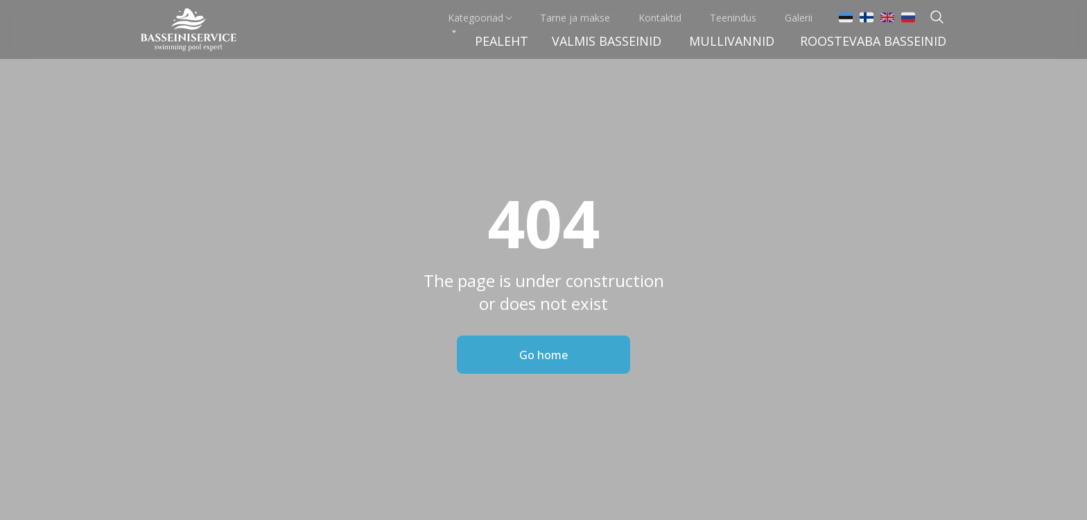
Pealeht (501, 41)
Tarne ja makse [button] (575, 17)
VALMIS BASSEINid (606, 41)
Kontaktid (659, 17)
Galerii (798, 17)
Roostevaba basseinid (873, 41)
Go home (543, 355)
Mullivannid (731, 41)
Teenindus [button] (733, 17)
